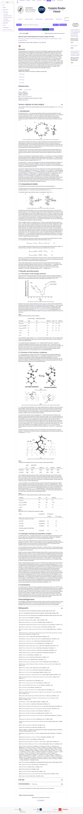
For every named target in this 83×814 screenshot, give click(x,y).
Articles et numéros (29, 19)
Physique (33, 0)
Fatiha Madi (20, 38)
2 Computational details (7, 15)
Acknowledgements (6, 20)
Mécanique (28, 0)
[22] (52, 264)
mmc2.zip (21, 76)
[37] (61, 173)
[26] (23, 174)
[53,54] (39, 160)
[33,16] (49, 582)
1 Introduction (5, 14)
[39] (19, 171)
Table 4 (35, 538)
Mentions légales (60, 811)
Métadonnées (5, 9)
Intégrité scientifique (49, 19)
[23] (37, 170)
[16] (46, 170)
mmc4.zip (21, 82)
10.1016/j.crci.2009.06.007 (26, 96)
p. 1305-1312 (46, 29)
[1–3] (19, 120)
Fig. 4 (19, 354)
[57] (40, 230)
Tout (54, 24)
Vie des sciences (60, 0)
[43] (28, 173)
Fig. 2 (52, 192)
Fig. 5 (39, 355)
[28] (56, 174)
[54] (54, 186)
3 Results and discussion (7, 17)
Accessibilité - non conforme (41, 811)
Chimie (49, 0)
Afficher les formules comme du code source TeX (53, 33)
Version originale (23, 33)
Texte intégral (5, 12)
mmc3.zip (21, 79)
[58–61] (25, 233)
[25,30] (36, 174)
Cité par (4, 25)
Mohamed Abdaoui (54, 38)
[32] (26, 211)
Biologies (53, 0)
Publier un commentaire (7, 29)
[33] (31, 170)
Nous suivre (49, 811)
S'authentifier (41, 800)
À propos (20, 19)
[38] (24, 175)
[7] (49, 174)
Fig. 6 (25, 432)
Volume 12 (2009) (34, 29)
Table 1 (59, 309)
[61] (56, 233)
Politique (34, 784)
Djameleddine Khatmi (28, 38)
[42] (58, 171)
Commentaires (6, 27)
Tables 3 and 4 (32, 488)
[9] (50, 173)
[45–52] (53, 157)
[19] (45, 171)
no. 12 (40, 29)
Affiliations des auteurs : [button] (23, 99)
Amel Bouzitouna (45, 38)
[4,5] (40, 147)
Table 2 (28, 432)
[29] (23, 170)
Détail (20, 89)
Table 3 (46, 577)
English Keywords (74, 45)
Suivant (51, 29)
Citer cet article (27, 89)
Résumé (4, 7)
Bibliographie (5, 22)
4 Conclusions (5, 19)
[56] (28, 189)
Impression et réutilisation (66, 19)
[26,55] (48, 424)
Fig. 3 (26, 277)
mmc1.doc (21, 74)
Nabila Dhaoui (38, 38)
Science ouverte (39, 19)
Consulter (19, 24)
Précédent (21, 29)
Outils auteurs (59, 19)
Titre (3, 5)
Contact (54, 811)
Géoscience (39, 0)
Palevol (44, 0)
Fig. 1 (28, 113)
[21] (37, 173)
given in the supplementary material (41, 309)
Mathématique (22, 0)
